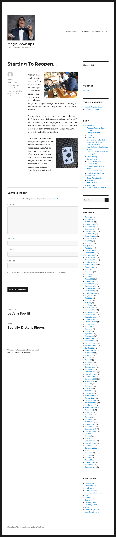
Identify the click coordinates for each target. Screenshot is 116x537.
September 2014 (91, 448)
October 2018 (89, 434)
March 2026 (89, 222)
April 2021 (88, 362)
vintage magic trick (92, 510)
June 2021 (88, 358)
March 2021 (89, 365)
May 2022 (88, 331)
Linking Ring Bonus (92, 109)
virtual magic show (92, 512)
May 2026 (88, 217)
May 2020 (88, 388)
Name (10, 239)
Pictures (10, 88)
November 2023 (90, 288)
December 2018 (90, 429)
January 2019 (89, 427)
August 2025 (89, 238)
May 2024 (88, 274)
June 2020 (88, 386)
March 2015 (89, 438)
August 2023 (89, 296)
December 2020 (90, 372)
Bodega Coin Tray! (93, 133)
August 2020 (89, 381)
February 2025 (90, 253)
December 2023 (90, 286)
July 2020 (88, 384)
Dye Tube (90, 138)
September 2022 (91, 322)
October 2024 (90, 262)
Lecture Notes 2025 (94, 161)
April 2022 (89, 334)
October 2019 (90, 405)
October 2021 (89, 348)
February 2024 (90, 281)
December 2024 (90, 258)
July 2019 (88, 412)
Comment (12, 204)
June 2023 (88, 300)
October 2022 (90, 319)
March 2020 (89, 393)
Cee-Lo (89, 135)
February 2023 (90, 310)
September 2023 (91, 293)
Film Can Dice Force (94, 145)
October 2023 (90, 291)
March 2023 (89, 308)
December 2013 (90, 467)
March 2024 (89, 279)
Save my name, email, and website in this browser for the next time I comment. (39, 273)
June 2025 (88, 243)
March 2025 (89, 250)
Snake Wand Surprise (94, 178)
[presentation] (24, 281)
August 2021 (89, 353)
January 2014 (89, 465)
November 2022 (91, 317)
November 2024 (91, 260)
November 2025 (91, 231)
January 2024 (90, 284)
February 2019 (90, 424)
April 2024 (89, 277)
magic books (89, 488)
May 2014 (88, 455)
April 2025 (89, 248)
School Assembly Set (94, 171)
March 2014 (89, 460)
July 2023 (88, 298)
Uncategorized (90, 502)
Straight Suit (91, 180)
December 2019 (90, 400)
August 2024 (89, 267)
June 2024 (88, 272)
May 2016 (88, 436)
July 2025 (88, 241)
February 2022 (90, 338)
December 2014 (90, 441)
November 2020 (91, 374)
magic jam (11, 91)
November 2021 (90, 346)
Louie (9, 79)
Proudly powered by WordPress (33, 527)
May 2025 (88, 246)
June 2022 (88, 329)
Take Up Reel (91, 185)
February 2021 (90, 367)
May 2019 (88, 417)
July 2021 (88, 355)
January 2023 (89, 312)
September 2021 (91, 350)
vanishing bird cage (92, 505)
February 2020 (90, 396)
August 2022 (89, 324)
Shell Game (91, 176)
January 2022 (90, 341)
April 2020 (89, 391)
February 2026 (90, 224)
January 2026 (90, 227)
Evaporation (89, 483)
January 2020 (90, 398)
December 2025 (90, 229)
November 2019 (90, 403)
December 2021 (90, 343)
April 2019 (88, 419)
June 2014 (88, 453)
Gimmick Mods (90, 486)
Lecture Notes (92, 159)
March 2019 (89, 422)
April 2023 (88, 305)
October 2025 (90, 234)
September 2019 (91, 408)
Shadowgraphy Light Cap (96, 173)
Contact (86, 91)
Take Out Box (92, 183)
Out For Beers (92, 164)
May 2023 (88, 303)
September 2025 (91, 236)
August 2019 (89, 410)
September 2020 (91, 379)
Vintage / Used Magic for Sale (95, 32)
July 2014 (88, 450)
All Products (71, 32)
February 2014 (90, 462)
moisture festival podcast (94, 493)
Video (87, 507)
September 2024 (91, 265)
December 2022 (90, 315)
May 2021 (88, 360)
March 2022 (89, 336)
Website (11, 261)
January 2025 (90, 255)
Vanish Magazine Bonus (94, 107)
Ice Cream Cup (92, 157)
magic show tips (13, 85)
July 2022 (88, 327)
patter (87, 495)
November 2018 (90, 431)
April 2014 (88, 458)
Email (10, 250)
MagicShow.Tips (20, 44)
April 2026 (89, 219)
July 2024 (88, 269)
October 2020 (90, 377)
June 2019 (88, 415)
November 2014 (90, 443)
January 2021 (89, 369)
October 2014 (89, 446)
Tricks (16, 88)
